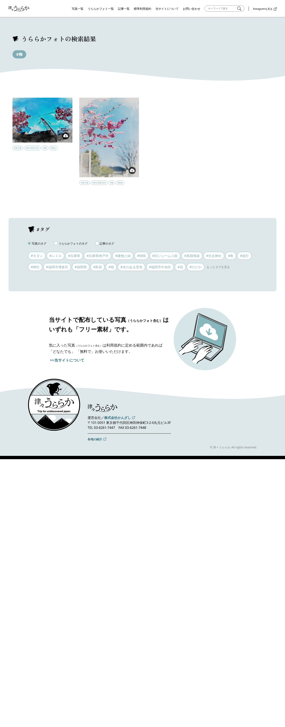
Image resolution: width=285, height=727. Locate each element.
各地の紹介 (95, 439)
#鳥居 (97, 267)
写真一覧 (77, 9)
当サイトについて (167, 9)
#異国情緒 (192, 255)
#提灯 (244, 255)
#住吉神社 (214, 255)
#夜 (230, 255)
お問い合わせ (191, 9)
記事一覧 (124, 9)
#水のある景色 (131, 267)
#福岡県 (81, 267)
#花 (180, 267)
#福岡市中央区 (160, 267)
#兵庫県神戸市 (98, 255)
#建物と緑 (122, 255)
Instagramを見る (263, 9)
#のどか (196, 267)
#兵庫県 (74, 255)
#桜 (111, 267)
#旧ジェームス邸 (165, 255)
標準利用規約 (142, 9)
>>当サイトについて (67, 360)
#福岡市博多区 (57, 267)
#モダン (37, 255)
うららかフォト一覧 (101, 9)
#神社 (35, 267)
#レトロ (55, 255)
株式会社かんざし (117, 417)
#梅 (19, 54)
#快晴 (141, 255)
